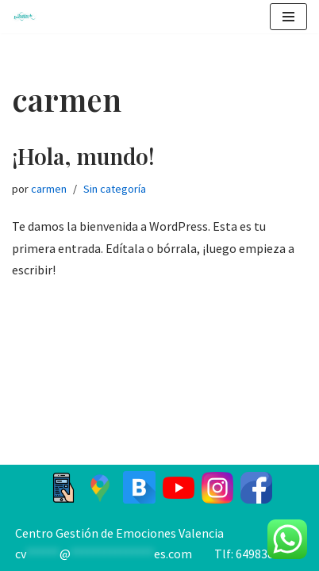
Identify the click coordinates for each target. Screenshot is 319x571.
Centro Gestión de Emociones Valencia (119, 533)
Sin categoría (114, 189)
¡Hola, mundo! (83, 156)
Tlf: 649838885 (253, 553)
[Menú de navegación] (288, 16)
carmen (49, 189)
